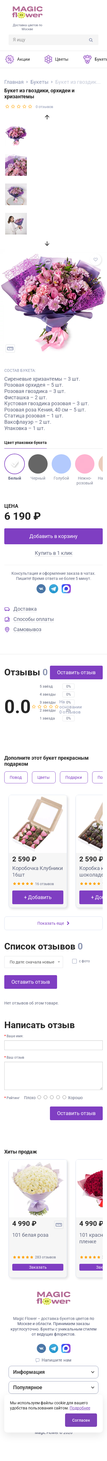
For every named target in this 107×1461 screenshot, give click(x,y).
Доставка (25, 609)
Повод (16, 777)
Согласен (81, 1420)
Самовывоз (27, 629)
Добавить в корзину (53, 536)
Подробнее (80, 1408)
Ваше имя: (15, 1036)
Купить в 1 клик (53, 553)
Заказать (38, 1267)
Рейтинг (13, 1098)
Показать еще (53, 923)
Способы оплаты (33, 619)
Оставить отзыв (76, 672)
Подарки (73, 777)
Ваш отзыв (15, 1057)
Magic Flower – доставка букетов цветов (51, 1318)
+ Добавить (38, 897)
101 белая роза (30, 1235)
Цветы (43, 777)
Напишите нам (56, 1360)
